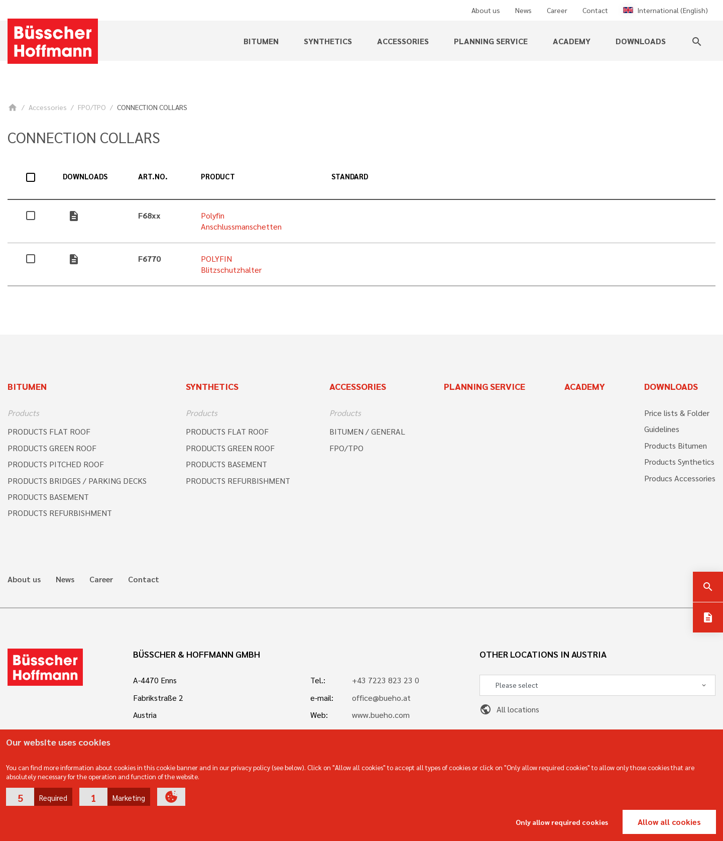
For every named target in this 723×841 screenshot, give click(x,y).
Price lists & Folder (676, 412)
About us (485, 10)
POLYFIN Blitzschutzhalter (231, 264)
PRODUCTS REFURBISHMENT (60, 512)
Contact (595, 10)
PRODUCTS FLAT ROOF (49, 431)
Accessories (403, 41)
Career (557, 10)
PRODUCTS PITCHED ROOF (56, 464)
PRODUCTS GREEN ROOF (52, 448)
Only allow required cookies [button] (562, 821)
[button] (39, 797)
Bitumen (261, 41)
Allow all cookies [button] (669, 821)
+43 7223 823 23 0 (385, 680)
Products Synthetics (679, 461)
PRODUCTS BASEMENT (48, 496)
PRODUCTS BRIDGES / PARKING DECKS (77, 480)
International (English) (665, 10)
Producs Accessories (679, 478)
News (523, 10)
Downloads (641, 41)
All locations (509, 709)
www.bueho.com (381, 714)
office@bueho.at (381, 697)
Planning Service (484, 386)
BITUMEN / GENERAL (367, 431)
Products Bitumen (675, 445)
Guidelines (661, 429)
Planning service (491, 41)
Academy (571, 41)
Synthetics (328, 41)
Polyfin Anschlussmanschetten (241, 221)
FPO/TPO (92, 107)
